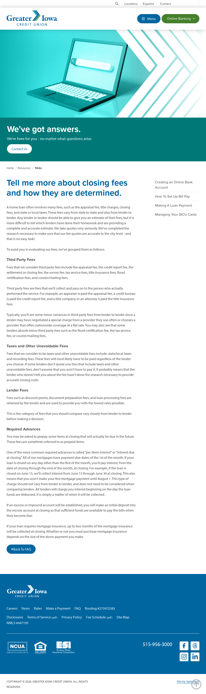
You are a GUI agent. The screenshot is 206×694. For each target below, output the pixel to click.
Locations (131, 4)
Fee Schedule (96, 617)
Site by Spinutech (188, 681)
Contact (165, 4)
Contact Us (19, 149)
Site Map (123, 617)
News (26, 608)
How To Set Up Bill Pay (172, 196)
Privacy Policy (72, 617)
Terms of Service (39, 617)
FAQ (78, 608)
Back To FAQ (21, 549)
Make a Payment (58, 608)
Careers (12, 608)
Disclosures (15, 617)
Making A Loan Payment (173, 205)
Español (148, 4)
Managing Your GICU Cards (176, 214)
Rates (38, 608)
